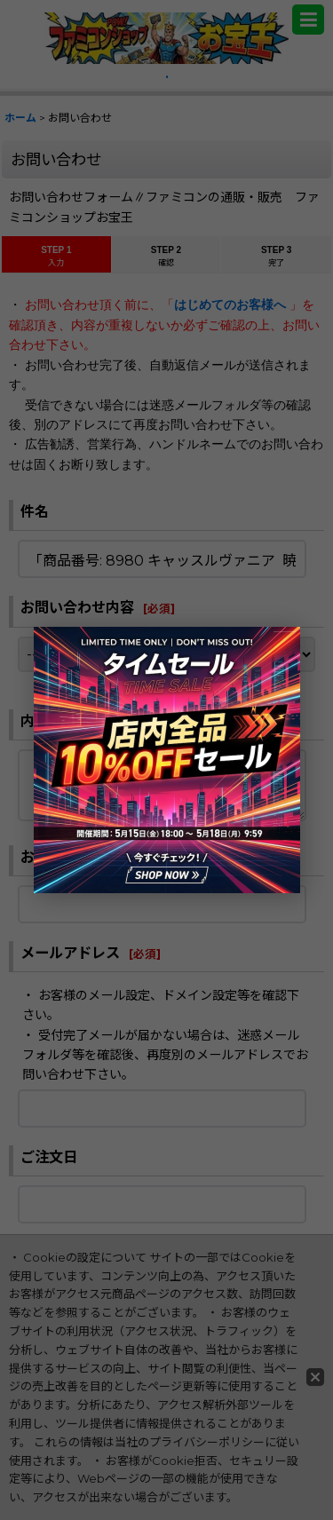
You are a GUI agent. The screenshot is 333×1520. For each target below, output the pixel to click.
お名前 (41, 857)
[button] (308, 19)
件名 (34, 511)
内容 (34, 721)
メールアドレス (70, 953)
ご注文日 (48, 1157)
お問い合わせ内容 (77, 607)
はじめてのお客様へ (231, 304)
